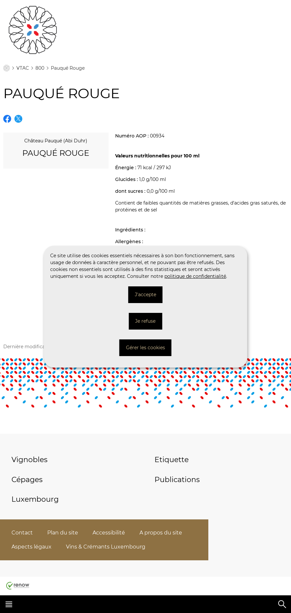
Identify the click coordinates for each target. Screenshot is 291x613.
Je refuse (145, 321)
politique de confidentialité (195, 276)
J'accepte (145, 294)
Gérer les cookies (145, 348)
